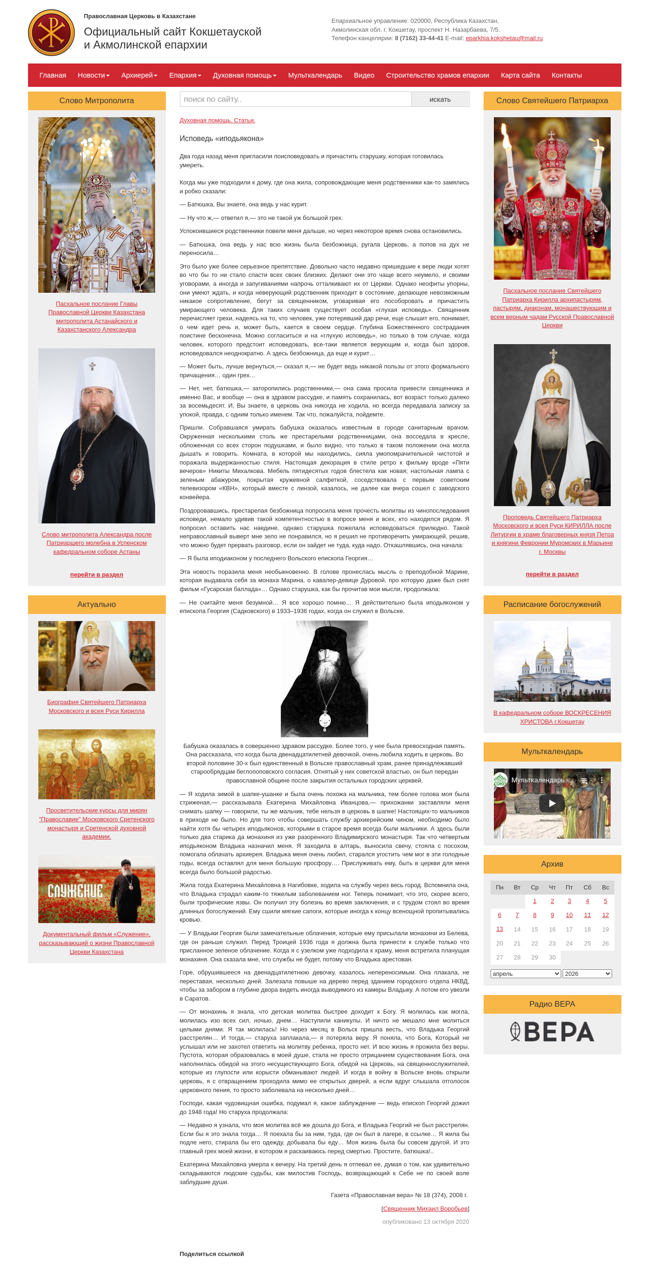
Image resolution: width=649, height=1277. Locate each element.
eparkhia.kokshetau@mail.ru (504, 38)
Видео (364, 75)
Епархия (185, 75)
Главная (53, 75)
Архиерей (139, 75)
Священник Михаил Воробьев (425, 1208)
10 (569, 914)
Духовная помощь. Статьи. (218, 120)
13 (499, 928)
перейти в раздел (96, 574)
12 (605, 914)
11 (587, 914)
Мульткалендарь (315, 75)
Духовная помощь (245, 75)
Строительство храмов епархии (437, 75)
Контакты (567, 75)
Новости (94, 75)
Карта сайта (520, 75)
